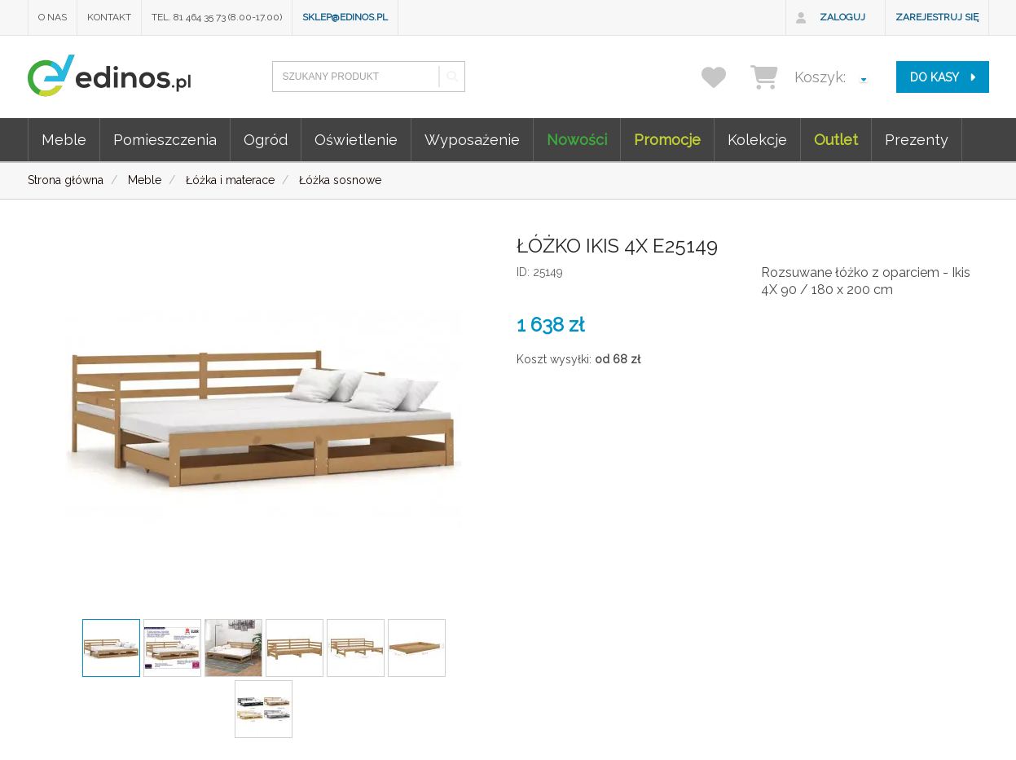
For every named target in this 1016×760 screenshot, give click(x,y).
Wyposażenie (472, 139)
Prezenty (916, 139)
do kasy (942, 77)
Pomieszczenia (165, 139)
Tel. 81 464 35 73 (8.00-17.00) (217, 17)
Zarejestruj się (937, 17)
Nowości (577, 139)
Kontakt (109, 17)
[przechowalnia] (724, 77)
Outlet (836, 139)
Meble (64, 139)
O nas (52, 17)
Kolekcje (757, 139)
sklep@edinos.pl (345, 17)
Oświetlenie (356, 139)
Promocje (667, 139)
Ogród (266, 139)
